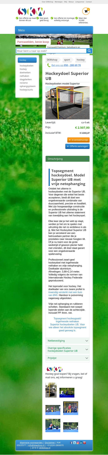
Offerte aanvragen (79, 146)
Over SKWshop (47, 2)
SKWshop (52, 59)
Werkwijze (58, 2)
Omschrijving (55, 158)
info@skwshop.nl (36, 445)
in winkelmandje (80, 139)
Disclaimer (50, 442)
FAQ (65, 2)
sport (67, 59)
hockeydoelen (26, 65)
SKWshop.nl (44, 447)
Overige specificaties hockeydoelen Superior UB (63, 349)
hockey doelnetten (25, 71)
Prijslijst (52, 358)
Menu (21, 30)
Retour (71, 2)
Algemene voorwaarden (31, 442)
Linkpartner (79, 2)
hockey (81, 59)
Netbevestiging (56, 340)
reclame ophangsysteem (28, 84)
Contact (89, 2)
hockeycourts (26, 89)
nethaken (24, 75)
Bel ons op (66, 65)
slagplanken (26, 79)
